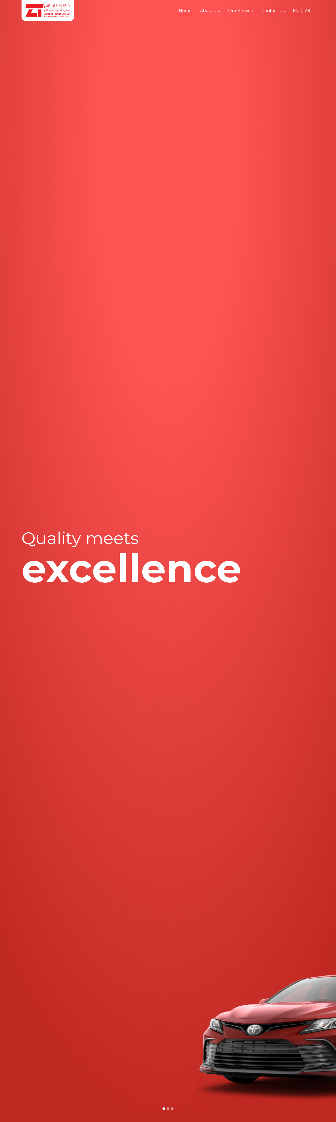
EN (295, 10)
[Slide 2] (168, 1109)
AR (307, 10)
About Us (210, 10)
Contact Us (273, 10)
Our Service (240, 10)
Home (185, 10)
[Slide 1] (163, 1109)
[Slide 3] (172, 1109)
